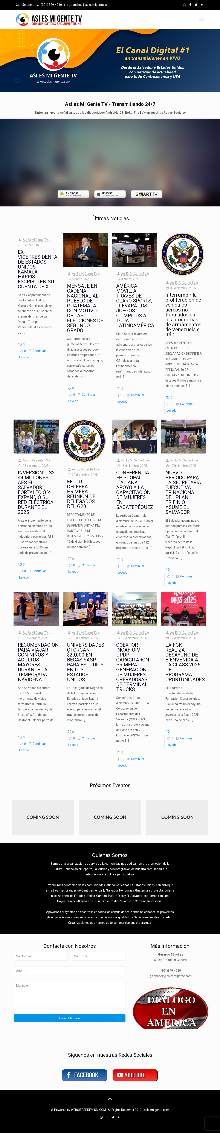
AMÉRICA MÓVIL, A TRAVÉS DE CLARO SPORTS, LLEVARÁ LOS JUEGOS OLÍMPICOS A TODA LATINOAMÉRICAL (136, 305)
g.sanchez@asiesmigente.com (89, 4)
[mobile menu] (201, 19)
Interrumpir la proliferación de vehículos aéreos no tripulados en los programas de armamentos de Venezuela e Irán (183, 314)
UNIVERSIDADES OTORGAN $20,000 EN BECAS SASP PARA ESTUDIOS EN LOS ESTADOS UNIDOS (85, 662)
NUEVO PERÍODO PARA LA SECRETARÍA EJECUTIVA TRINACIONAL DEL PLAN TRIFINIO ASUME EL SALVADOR (183, 492)
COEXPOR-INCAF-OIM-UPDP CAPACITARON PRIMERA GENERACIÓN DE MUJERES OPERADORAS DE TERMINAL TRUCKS (132, 667)
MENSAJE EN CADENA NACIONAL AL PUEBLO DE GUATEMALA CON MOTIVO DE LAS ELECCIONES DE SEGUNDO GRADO (85, 308)
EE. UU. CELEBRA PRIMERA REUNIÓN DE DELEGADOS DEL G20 (81, 494)
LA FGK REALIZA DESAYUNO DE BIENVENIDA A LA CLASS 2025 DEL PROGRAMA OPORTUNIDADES (185, 662)
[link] (73, 194)
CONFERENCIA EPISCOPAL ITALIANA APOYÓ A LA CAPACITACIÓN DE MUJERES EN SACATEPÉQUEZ (134, 490)
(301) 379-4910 (51, 4)
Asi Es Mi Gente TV (35, 239)
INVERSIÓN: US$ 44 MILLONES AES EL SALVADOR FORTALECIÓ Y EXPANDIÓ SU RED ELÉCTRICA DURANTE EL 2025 (36, 492)
